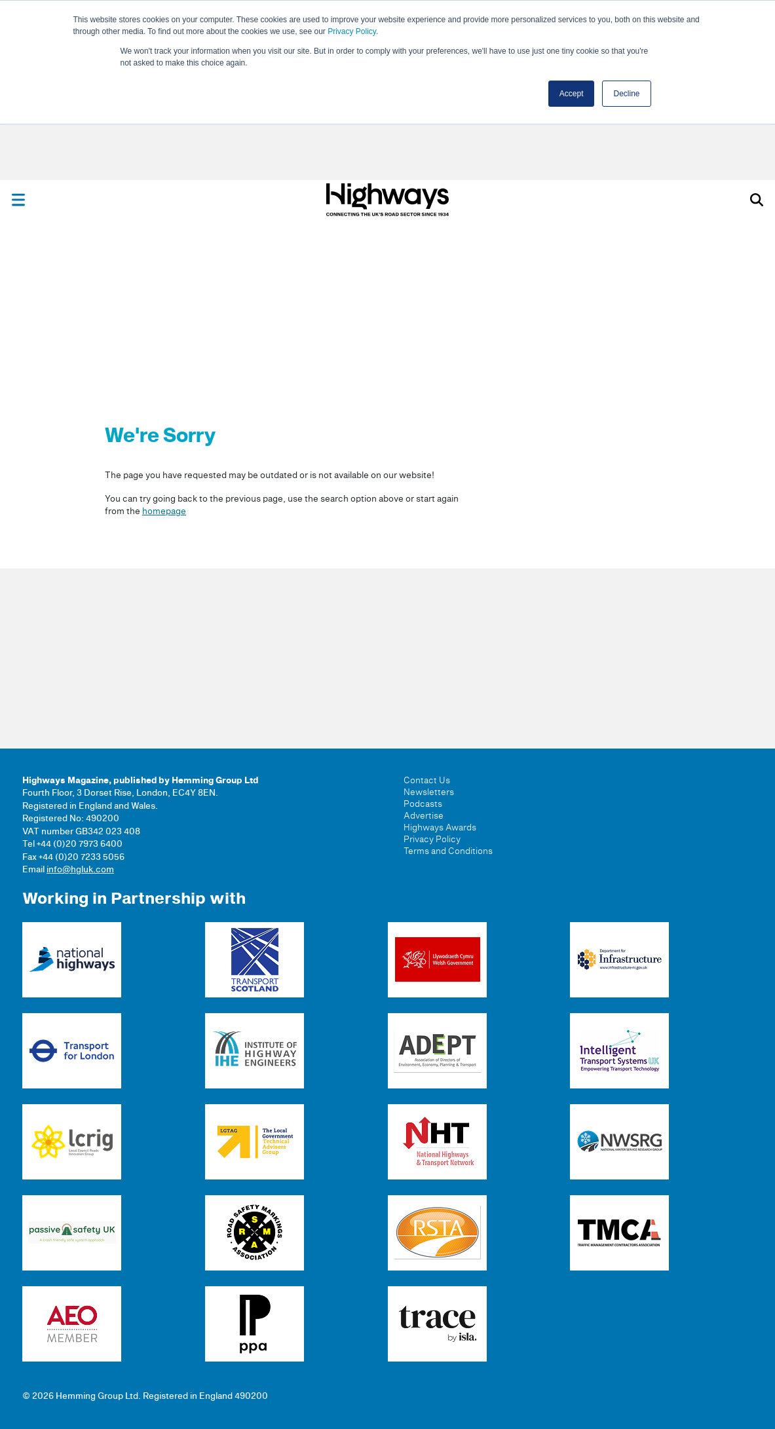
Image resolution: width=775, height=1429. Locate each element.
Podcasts (423, 804)
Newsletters (429, 792)
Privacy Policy (352, 31)
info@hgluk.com (80, 869)
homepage (164, 511)
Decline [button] (626, 93)
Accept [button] (571, 93)
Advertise (424, 816)
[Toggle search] (756, 199)
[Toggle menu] (18, 199)
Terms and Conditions (448, 851)
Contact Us (427, 780)
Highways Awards (440, 827)
